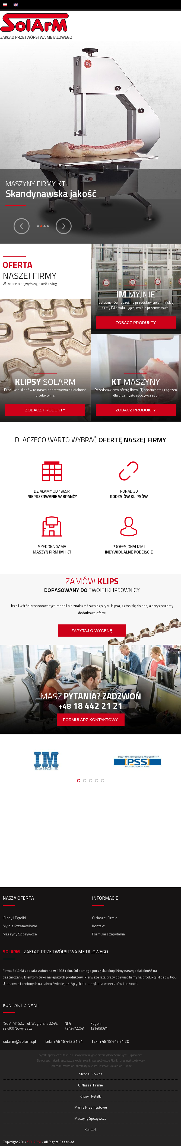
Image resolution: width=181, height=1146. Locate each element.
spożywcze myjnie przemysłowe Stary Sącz (101, 1055)
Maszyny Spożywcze (20, 934)
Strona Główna (90, 1074)
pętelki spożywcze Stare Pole (56, 1055)
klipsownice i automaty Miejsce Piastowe (84, 1066)
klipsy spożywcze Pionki (104, 1060)
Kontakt (98, 926)
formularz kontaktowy (90, 719)
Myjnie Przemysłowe (20, 926)
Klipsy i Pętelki (14, 918)
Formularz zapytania (108, 934)
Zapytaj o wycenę (91, 630)
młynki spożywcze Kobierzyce (70, 1060)
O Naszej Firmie (105, 918)
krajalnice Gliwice (121, 1066)
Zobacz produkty (45, 410)
